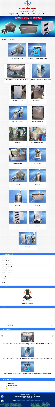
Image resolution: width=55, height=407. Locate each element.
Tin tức (33, 15)
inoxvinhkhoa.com (38, 400)
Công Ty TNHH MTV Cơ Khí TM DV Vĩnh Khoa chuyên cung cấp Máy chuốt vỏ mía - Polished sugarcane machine (27, 358)
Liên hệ (43, 15)
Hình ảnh (39, 15)
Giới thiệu (17, 15)
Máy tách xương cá (6, 256)
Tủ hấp (3, 282)
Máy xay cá (4, 280)
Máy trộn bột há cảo (7, 272)
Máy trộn (4, 278)
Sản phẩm (23, 15)
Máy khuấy (4, 268)
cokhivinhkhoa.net (30, 400)
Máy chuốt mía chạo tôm (8, 264)
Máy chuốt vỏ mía (6, 260)
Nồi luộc (4, 276)
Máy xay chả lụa (6, 274)
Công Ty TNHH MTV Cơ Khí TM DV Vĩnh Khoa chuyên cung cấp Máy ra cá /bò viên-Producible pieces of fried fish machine (27, 344)
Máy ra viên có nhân (7, 262)
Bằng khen (28, 15)
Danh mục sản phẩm (8, 39)
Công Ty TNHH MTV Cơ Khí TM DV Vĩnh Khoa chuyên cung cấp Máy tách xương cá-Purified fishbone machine (28, 373)
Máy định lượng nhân (7, 266)
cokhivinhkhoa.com (21, 400)
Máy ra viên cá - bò (6, 258)
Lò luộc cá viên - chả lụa (8, 270)
